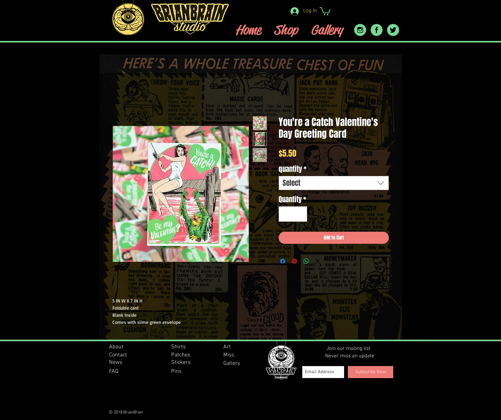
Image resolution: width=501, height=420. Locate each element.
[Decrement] (286, 214)
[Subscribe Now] (370, 372)
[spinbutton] (292, 214)
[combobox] (334, 183)
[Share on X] (318, 261)
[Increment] (300, 214)
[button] (325, 10)
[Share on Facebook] (282, 261)
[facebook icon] (377, 30)
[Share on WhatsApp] (306, 261)
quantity (293, 169)
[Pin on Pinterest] (294, 261)
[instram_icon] (360, 30)
